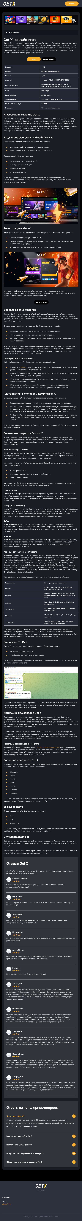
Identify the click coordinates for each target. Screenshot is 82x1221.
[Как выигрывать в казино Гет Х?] (41, 1144)
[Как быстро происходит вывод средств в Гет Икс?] (41, 1162)
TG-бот (23, 367)
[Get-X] (41, 1186)
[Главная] (9, 3)
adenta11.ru (6, 1204)
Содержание (13, 32)
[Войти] (34, 59)
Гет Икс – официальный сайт (48, 747)
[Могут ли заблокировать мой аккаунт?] (41, 1153)
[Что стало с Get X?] (41, 1116)
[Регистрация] (49, 59)
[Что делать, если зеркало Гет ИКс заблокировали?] (41, 1136)
